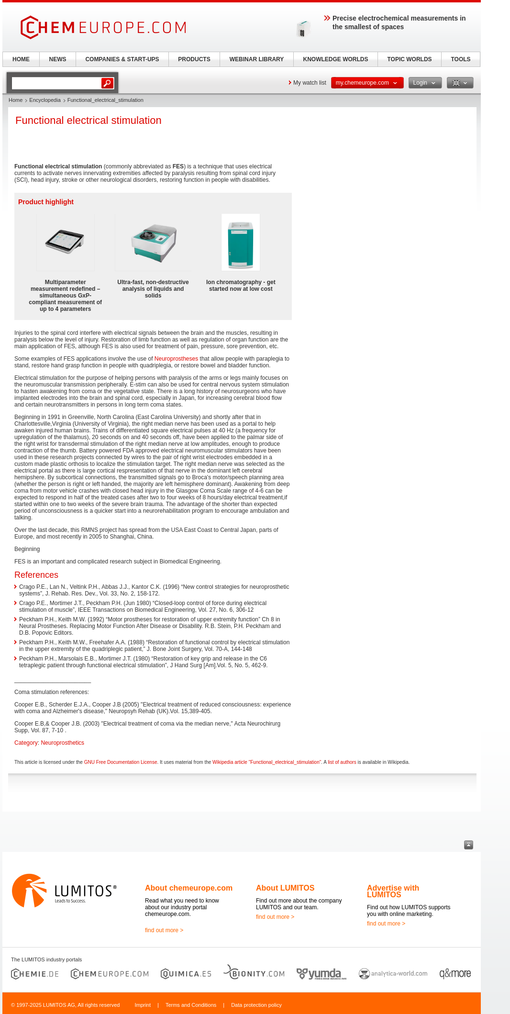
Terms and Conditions (191, 1005)
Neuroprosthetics (62, 742)
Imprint (142, 1005)
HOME (21, 59)
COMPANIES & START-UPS (122, 59)
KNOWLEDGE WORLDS (335, 59)
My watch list (309, 82)
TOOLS (460, 59)
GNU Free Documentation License (120, 762)
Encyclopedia (44, 100)
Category (26, 742)
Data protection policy (256, 1005)
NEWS (58, 59)
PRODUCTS (194, 59)
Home (15, 100)
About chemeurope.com (189, 888)
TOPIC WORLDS (409, 59)
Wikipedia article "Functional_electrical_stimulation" (266, 762)
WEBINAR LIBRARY (257, 59)
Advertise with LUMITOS (393, 891)
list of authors (342, 762)
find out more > (164, 930)
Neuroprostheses (176, 358)
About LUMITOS (285, 888)
